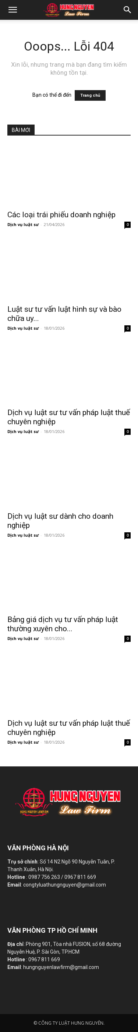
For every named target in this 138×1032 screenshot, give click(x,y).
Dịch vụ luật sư (23, 224)
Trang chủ (90, 95)
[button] (127, 10)
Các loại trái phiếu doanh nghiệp (61, 214)
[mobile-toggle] (12, 10)
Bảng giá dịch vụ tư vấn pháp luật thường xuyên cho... (62, 624)
